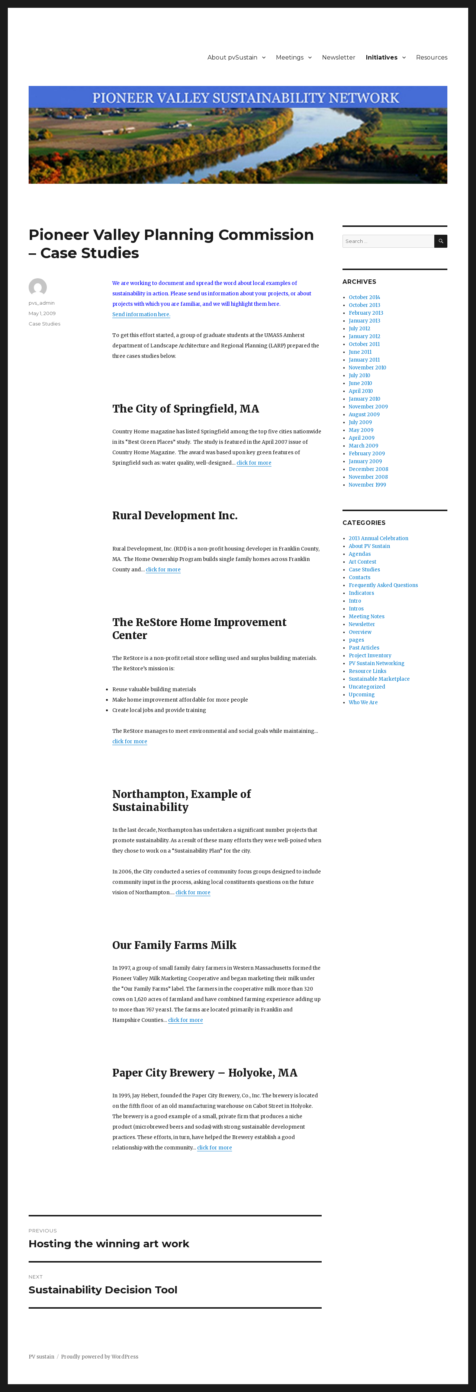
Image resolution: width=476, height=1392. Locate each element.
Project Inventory (370, 655)
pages (356, 640)
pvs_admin (42, 303)
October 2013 (364, 305)
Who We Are (363, 702)
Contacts (359, 577)
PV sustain (41, 1357)
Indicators (361, 593)
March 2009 (363, 446)
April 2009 (361, 438)
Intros (356, 609)
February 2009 (367, 453)
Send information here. (141, 314)
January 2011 (364, 360)
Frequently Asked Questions (383, 585)
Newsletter (339, 57)
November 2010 (367, 368)
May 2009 (361, 430)
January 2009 (365, 461)
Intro (355, 601)
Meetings (289, 57)
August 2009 (364, 414)
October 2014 (364, 297)
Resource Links (367, 671)
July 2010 (359, 375)
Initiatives (382, 57)
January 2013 (364, 321)
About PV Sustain (369, 546)
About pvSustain (232, 57)
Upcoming (362, 695)
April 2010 (361, 391)
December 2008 (368, 469)
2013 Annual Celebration (378, 538)
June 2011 (360, 352)
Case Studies (44, 324)
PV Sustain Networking (377, 663)
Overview (360, 632)
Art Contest (362, 562)
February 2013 (366, 313)
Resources (431, 57)
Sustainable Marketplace (379, 679)
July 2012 (359, 328)
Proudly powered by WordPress (99, 1357)
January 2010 (364, 399)
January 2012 (364, 336)
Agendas (360, 554)
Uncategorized (367, 687)
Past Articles (364, 648)
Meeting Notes (367, 616)
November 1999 (367, 485)
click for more (254, 463)
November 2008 (368, 477)
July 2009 (360, 422)
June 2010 (360, 383)
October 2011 (364, 344)
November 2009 (368, 407)
